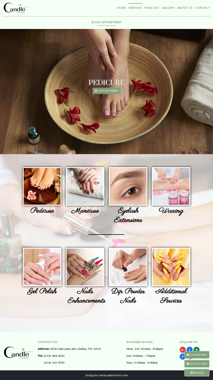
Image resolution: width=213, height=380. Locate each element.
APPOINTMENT (106, 89)
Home (121, 7)
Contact (202, 7)
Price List (151, 7)
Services (135, 7)
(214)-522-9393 (54, 362)
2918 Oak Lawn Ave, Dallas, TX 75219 (75, 348)
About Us (185, 7)
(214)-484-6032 (54, 355)
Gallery (168, 7)
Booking (196, 372)
